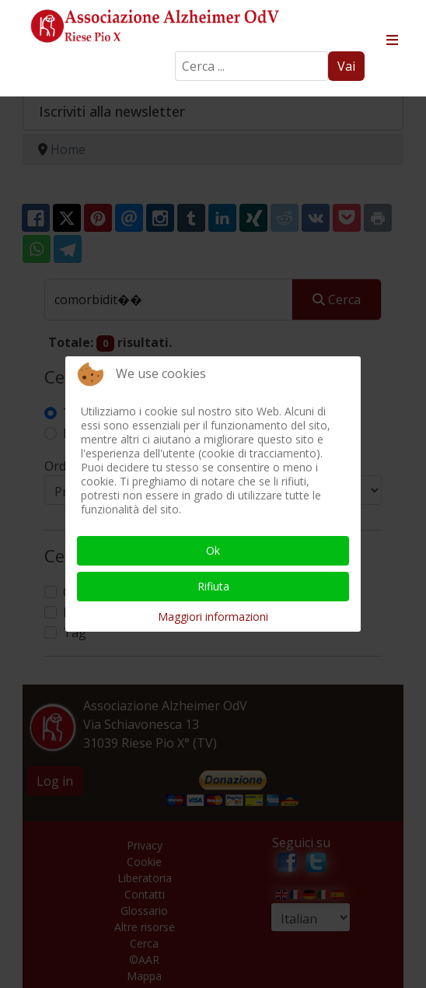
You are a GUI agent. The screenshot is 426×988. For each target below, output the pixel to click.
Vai (346, 66)
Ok (213, 550)
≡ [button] (392, 40)
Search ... (175, 51)
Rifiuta (213, 586)
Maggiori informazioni (213, 616)
